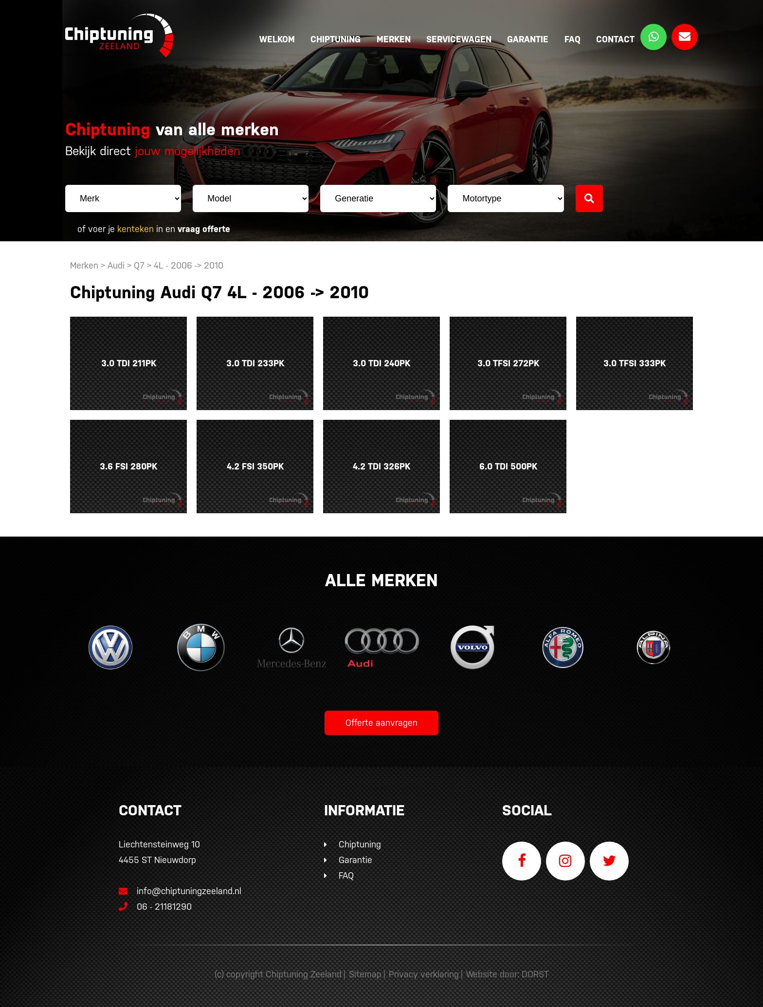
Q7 (139, 265)
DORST (535, 974)
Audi (116, 265)
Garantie (527, 39)
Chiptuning (335, 39)
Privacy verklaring (424, 974)
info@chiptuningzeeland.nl (180, 891)
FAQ (572, 39)
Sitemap (365, 974)
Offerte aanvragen (381, 723)
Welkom (277, 39)
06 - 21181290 (155, 906)
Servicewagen (458, 39)
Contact (615, 39)
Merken (394, 39)
